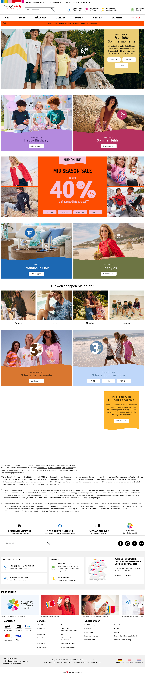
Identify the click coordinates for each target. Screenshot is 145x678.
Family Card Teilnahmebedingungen (69, 629)
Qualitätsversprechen (55, 2)
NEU (7, 17)
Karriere (87, 628)
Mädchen (40, 17)
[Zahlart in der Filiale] (8, 628)
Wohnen (117, 17)
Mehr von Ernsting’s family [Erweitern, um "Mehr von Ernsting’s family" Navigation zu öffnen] (35, 3)
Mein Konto (41, 643)
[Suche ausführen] (52, 9)
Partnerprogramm (91, 636)
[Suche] (23, 543)
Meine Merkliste (42, 647)
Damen (79, 17)
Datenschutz (12, 658)
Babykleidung (67, 468)
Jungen (61, 17)
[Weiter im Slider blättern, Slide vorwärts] (140, 606)
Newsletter (76, 2)
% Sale (135, 17)
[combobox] (39, 10)
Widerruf (5, 664)
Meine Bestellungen (68, 643)
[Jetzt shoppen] (36, 123)
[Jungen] (127, 307)
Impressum (24, 661)
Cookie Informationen (68, 647)
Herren (97, 17)
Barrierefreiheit (16, 664)
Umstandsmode (54, 468)
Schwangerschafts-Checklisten (68, 639)
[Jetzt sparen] (36, 358)
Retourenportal (66, 625)
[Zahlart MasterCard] (8, 637)
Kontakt (117, 625)
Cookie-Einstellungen (10, 661)
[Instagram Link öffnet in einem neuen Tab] (127, 543)
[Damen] (18, 307)
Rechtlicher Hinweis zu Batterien (126, 636)
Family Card (67, 2)
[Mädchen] (90, 307)
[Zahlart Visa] (18, 637)
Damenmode (42, 468)
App (62, 634)
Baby (22, 17)
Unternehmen (89, 632)
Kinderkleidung (7, 470)
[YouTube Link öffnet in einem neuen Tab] (141, 543)
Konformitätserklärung (122, 640)
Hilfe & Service (85, 2)
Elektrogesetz (89, 640)
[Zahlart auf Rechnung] (19, 628)
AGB (4, 658)
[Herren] (54, 307)
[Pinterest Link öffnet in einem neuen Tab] (134, 543)
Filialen (117, 628)
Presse (116, 632)
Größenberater (42, 638)
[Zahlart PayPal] (28, 628)
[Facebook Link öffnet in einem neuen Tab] (120, 543)
